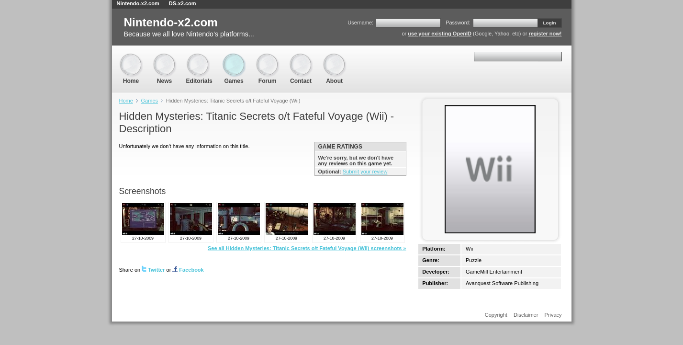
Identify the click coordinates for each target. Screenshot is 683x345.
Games (234, 57)
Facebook (187, 270)
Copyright (496, 315)
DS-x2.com (182, 3)
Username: (360, 22)
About (335, 57)
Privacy (553, 315)
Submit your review (365, 171)
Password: (458, 22)
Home (131, 57)
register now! (544, 33)
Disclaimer (526, 315)
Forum (268, 57)
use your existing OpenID (439, 33)
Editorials (199, 57)
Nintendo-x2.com (138, 3)
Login (549, 22)
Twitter (153, 270)
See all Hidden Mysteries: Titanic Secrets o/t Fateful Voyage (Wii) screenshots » (307, 248)
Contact (301, 57)
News (165, 57)
